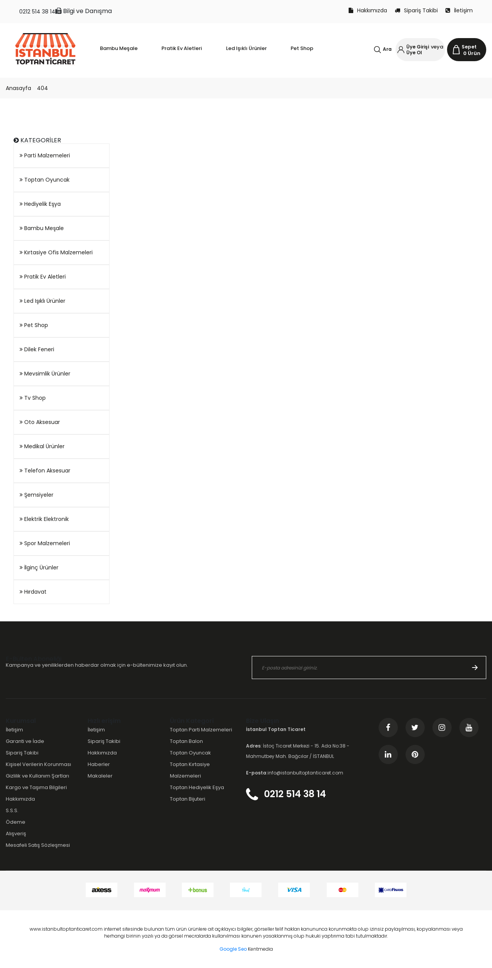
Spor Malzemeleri (45, 543)
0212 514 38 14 (37, 11)
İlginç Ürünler (39, 567)
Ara (387, 49)
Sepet (469, 47)
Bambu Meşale (42, 228)
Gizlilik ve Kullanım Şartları (37, 775)
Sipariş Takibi (416, 10)
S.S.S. (12, 810)
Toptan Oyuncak (45, 180)
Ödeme (15, 822)
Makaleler (100, 775)
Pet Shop (34, 325)
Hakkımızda (368, 10)
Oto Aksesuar (40, 422)
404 (42, 88)
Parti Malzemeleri (45, 155)
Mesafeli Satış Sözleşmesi (38, 845)
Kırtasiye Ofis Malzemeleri (56, 252)
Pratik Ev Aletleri (43, 276)
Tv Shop (33, 398)
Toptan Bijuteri (187, 799)
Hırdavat (33, 592)
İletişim (459, 10)
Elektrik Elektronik (44, 519)
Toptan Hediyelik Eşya (197, 787)
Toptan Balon (186, 741)
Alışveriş (16, 833)
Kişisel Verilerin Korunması (38, 764)
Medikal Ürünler (42, 446)
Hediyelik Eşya (40, 204)
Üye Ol (414, 52)
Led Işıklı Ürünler (42, 301)
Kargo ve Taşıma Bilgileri (36, 787)
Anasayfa (18, 88)
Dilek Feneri (37, 349)
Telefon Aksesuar (45, 470)
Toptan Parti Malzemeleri (201, 729)
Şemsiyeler (36, 495)
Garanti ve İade (25, 741)
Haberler (99, 764)
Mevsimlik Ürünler (45, 373)
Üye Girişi (417, 47)
